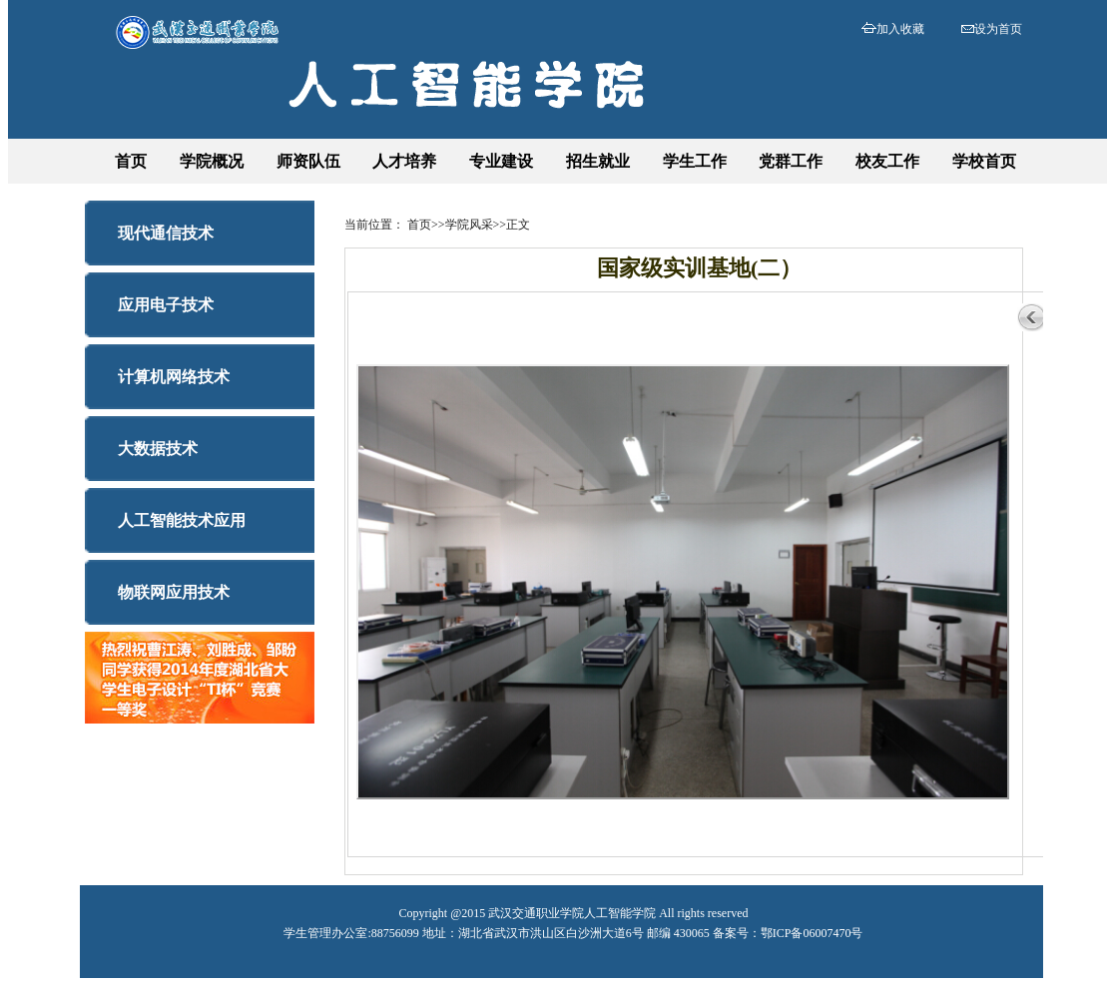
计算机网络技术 (174, 376)
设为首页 (998, 29)
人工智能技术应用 (182, 520)
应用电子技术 (166, 304)
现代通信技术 (166, 233)
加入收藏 (900, 29)
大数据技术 (158, 448)
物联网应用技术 (174, 592)
